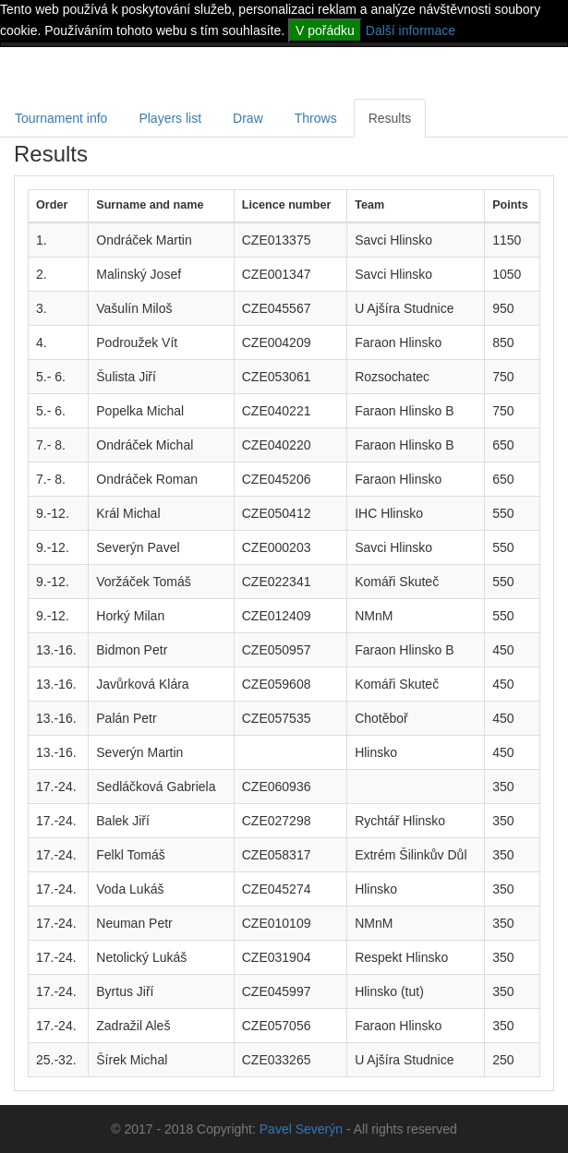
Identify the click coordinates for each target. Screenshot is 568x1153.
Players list (170, 118)
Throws (316, 118)
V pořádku (325, 30)
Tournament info (61, 118)
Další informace (410, 30)
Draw (248, 118)
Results (390, 118)
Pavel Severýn (301, 1129)
